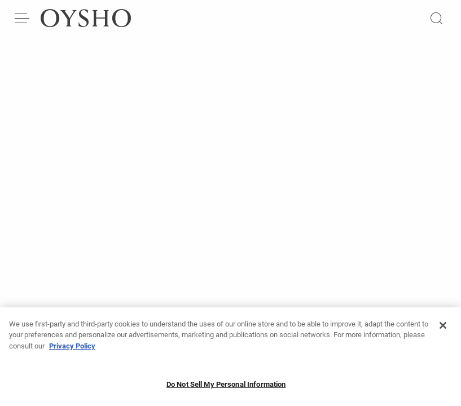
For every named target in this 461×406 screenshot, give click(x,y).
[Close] (443, 328)
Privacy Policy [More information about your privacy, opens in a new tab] (72, 349)
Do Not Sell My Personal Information (226, 387)
